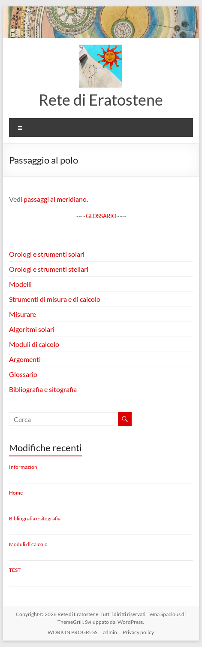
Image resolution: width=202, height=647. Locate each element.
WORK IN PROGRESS (72, 632)
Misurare (22, 314)
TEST (15, 570)
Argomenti (25, 359)
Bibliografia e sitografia (43, 389)
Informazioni (24, 467)
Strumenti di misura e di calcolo (54, 299)
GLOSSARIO (101, 216)
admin (110, 632)
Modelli (20, 284)
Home (16, 492)
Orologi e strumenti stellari (48, 269)
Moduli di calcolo (34, 344)
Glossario (23, 374)
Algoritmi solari (31, 329)
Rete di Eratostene (101, 99)
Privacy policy (138, 632)
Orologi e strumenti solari (46, 254)
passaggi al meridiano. (56, 199)
